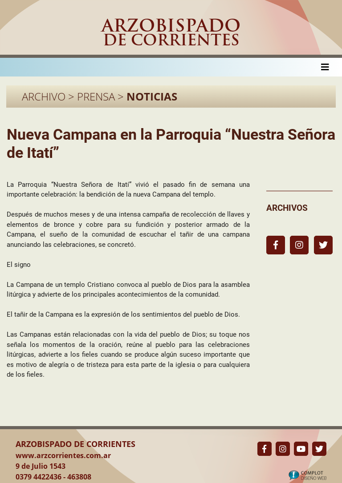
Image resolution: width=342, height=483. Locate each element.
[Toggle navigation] (325, 67)
